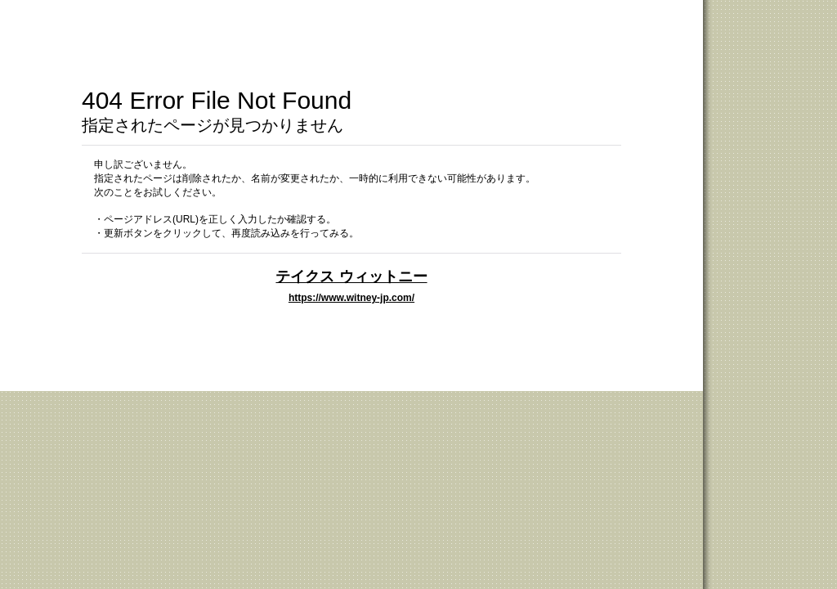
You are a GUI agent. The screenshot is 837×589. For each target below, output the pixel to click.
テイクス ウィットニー (351, 276)
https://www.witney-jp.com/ (351, 297)
